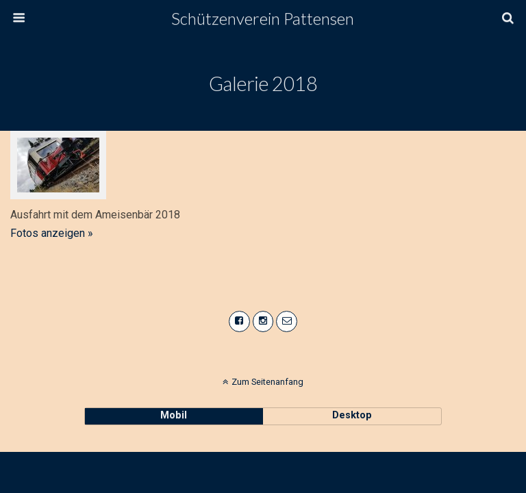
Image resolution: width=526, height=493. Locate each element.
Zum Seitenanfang (267, 382)
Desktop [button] (352, 415)
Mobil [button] (173, 415)
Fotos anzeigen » (51, 233)
